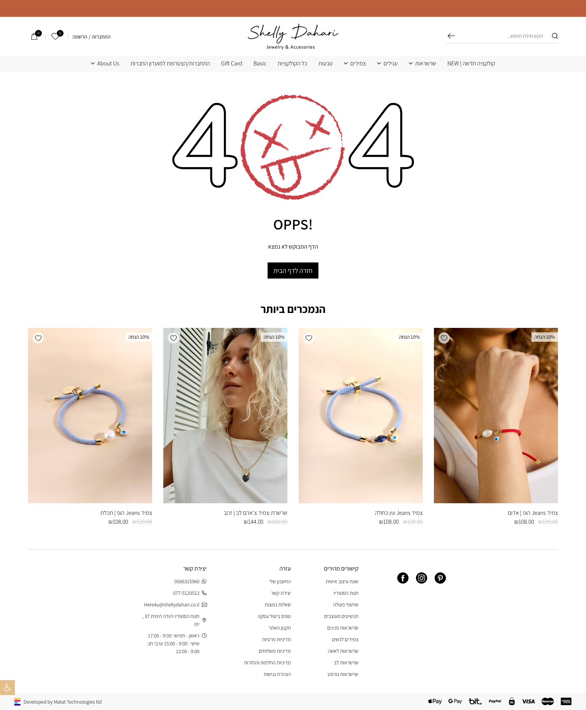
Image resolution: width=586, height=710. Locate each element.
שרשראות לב (346, 662)
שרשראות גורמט (343, 674)
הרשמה (80, 36)
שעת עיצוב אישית (342, 581)
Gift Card (232, 63)
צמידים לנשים (345, 639)
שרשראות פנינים (343, 627)
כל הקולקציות (292, 63)
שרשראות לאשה (343, 651)
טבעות (325, 63)
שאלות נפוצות (278, 604)
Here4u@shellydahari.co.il (175, 605)
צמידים (358, 63)
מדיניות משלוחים (275, 651)
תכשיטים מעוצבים (341, 616)
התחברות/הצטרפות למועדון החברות (170, 63)
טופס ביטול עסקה (274, 616)
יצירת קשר (281, 593)
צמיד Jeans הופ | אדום (533, 513)
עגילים (390, 63)
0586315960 (191, 581)
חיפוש (451, 36)
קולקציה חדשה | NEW (471, 63)
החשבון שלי (280, 581)
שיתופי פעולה (345, 604)
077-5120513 (190, 593)
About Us (108, 63)
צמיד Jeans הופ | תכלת (126, 513)
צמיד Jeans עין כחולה (399, 513)
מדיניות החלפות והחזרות (267, 662)
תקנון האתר (280, 627)
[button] (444, 338)
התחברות (101, 36)
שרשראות (425, 63)
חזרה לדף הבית (293, 270)
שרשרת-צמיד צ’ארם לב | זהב (255, 513)
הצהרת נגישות (277, 674)
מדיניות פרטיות (276, 639)
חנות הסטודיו (346, 593)
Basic (259, 63)
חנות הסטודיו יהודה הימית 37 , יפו (174, 620)
